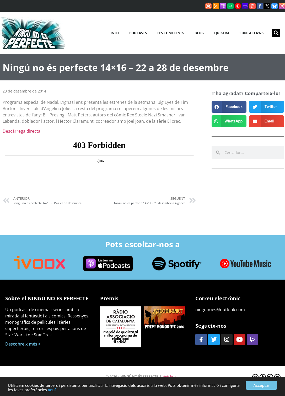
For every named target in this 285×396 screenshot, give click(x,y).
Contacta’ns (251, 32)
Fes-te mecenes (170, 32)
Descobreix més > (23, 344)
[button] (276, 33)
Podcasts (138, 32)
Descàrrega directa (21, 131)
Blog (199, 32)
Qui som (221, 32)
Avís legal (170, 376)
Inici (115, 32)
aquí (52, 391)
